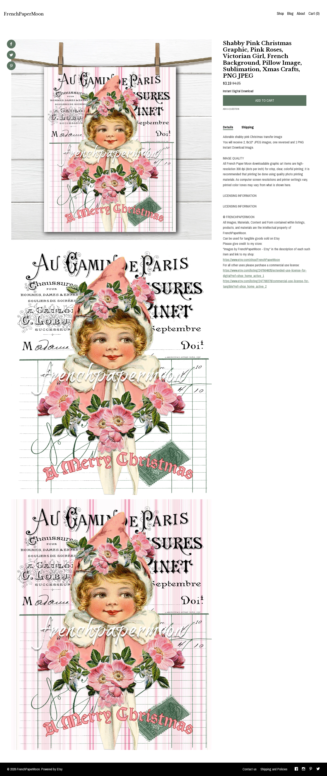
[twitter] (318, 769)
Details (228, 127)
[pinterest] (310, 769)
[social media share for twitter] (11, 55)
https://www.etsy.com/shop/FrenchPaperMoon (251, 259)
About (301, 13)
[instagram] (303, 769)
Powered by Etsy (52, 769)
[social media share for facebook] (11, 44)
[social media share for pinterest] (11, 66)
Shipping (247, 127)
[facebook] (296, 769)
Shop (280, 13)
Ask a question (231, 108)
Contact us (250, 769)
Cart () (313, 13)
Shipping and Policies (273, 769)
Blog (290, 13)
